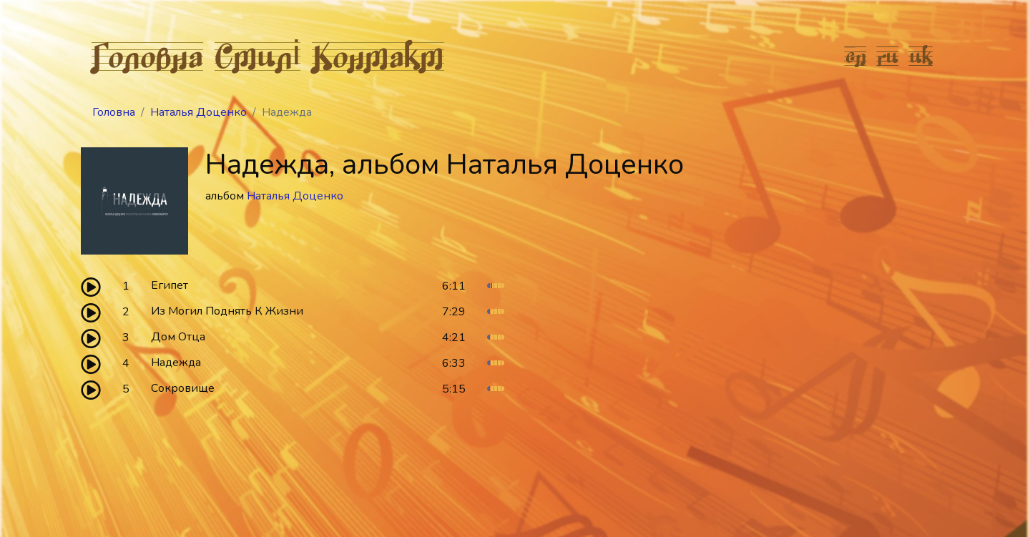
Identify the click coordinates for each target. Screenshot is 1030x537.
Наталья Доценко (198, 112)
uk (921, 56)
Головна (147, 55)
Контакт (378, 55)
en (855, 56)
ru (888, 56)
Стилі (257, 55)
